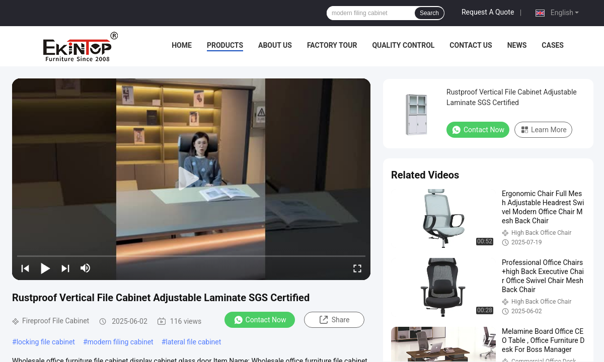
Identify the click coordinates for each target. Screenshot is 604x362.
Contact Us (470, 45)
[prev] (25, 268)
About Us (275, 45)
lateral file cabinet (193, 342)
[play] (191, 179)
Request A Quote (488, 12)
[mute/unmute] (86, 268)
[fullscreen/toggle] (357, 268)
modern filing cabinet (121, 342)
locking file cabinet (46, 342)
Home (182, 45)
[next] (65, 268)
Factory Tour (332, 45)
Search (429, 13)
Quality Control (403, 45)
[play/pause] (45, 268)
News (517, 45)
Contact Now (260, 319)
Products (225, 45)
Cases (553, 45)
